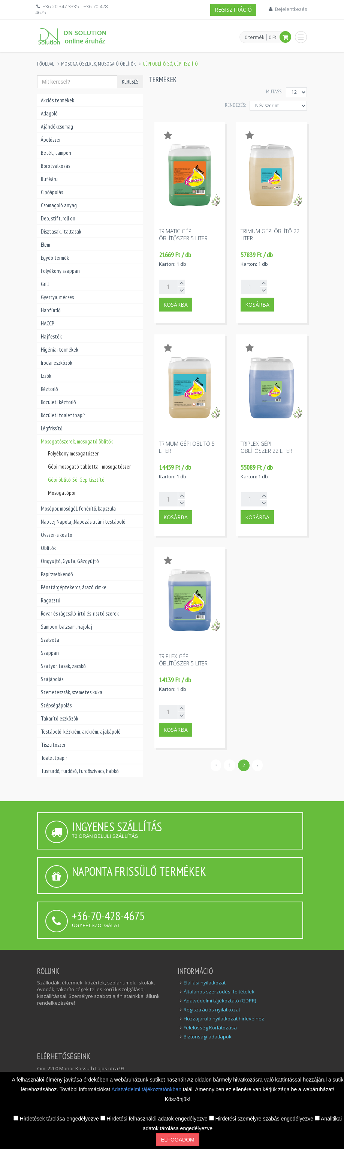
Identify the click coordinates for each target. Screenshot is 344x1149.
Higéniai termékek (59, 349)
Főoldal (45, 64)
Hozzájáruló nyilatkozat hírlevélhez (224, 1018)
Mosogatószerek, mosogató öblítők (98, 64)
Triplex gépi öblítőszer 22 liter (266, 447)
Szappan (50, 652)
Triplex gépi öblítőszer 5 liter (183, 660)
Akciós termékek (57, 100)
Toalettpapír (54, 757)
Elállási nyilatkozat (205, 982)
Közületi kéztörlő (58, 402)
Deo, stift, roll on (58, 218)
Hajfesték (51, 336)
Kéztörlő (49, 388)
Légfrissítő (51, 428)
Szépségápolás (56, 705)
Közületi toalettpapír (63, 415)
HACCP (47, 323)
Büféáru (49, 179)
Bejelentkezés (291, 9)
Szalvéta (50, 639)
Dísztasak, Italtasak (61, 231)
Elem (45, 244)
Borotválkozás (55, 165)
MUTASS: (274, 91)
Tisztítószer (53, 744)
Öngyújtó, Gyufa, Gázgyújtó (70, 561)
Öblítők (48, 547)
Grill (45, 284)
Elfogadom (177, 1140)
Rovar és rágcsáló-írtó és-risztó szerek (80, 613)
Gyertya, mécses (57, 297)
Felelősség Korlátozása (210, 1027)
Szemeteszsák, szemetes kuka (71, 692)
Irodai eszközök (56, 362)
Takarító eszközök (59, 718)
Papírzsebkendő (57, 574)
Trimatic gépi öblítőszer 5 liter (183, 235)
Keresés (130, 81)
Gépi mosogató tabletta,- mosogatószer (89, 466)
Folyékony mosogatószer (73, 453)
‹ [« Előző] (216, 764)
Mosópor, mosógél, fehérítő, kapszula (78, 508)
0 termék (255, 37)
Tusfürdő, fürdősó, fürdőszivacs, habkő (79, 770)
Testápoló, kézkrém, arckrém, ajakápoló (81, 731)
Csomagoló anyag (59, 205)
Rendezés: (235, 105)
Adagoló (49, 113)
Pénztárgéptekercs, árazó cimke (73, 587)
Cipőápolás (52, 192)
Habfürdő (50, 310)
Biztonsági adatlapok (208, 1036)
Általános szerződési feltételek (219, 991)
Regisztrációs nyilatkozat (212, 1009)
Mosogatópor (62, 492)
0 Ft (272, 37)
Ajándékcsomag (57, 126)
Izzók (46, 375)
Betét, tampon (56, 152)
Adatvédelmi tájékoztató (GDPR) (220, 1000)
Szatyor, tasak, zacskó (63, 666)
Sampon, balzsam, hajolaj (66, 626)
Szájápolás (52, 679)
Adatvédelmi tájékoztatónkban (147, 1089)
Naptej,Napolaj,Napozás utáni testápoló (83, 521)
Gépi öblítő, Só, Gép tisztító (76, 479)
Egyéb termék (55, 257)
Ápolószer (51, 139)
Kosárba (175, 304)
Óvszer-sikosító (56, 534)
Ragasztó (50, 600)
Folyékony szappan (60, 270)
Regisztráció (233, 9)
